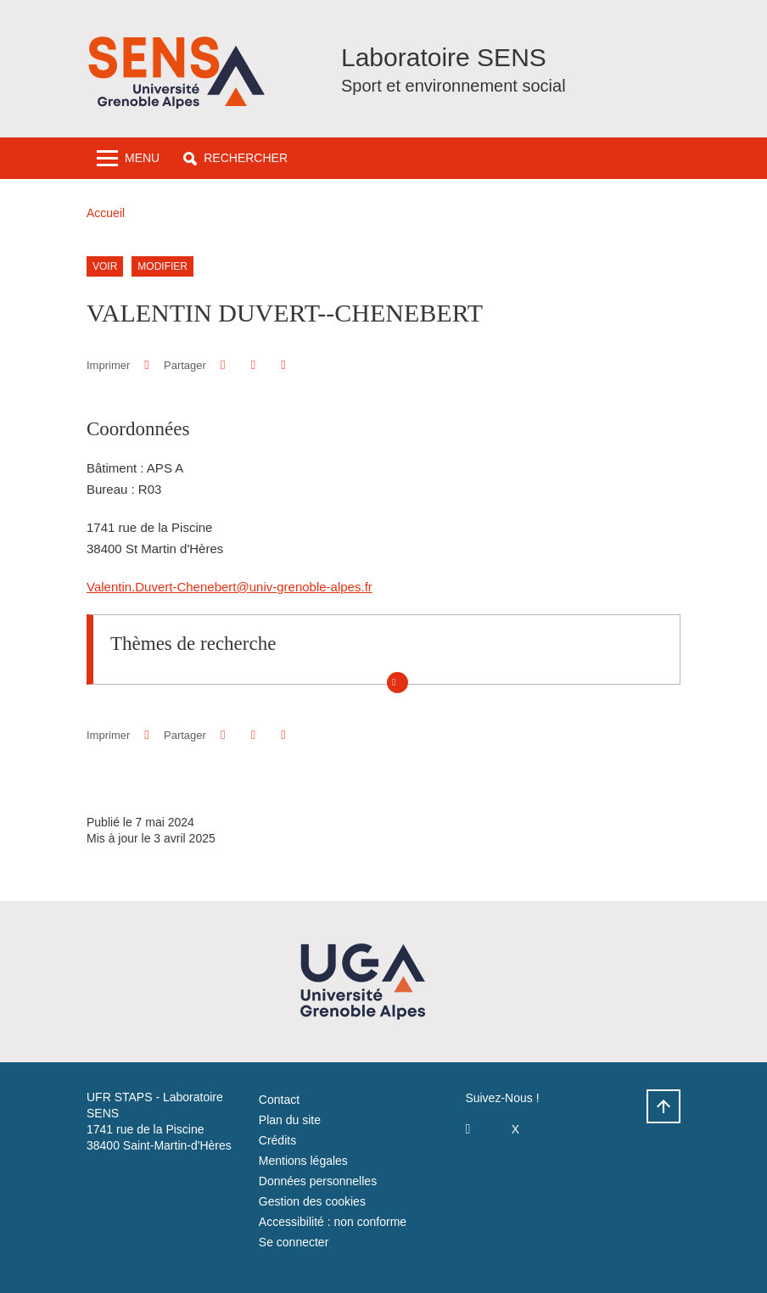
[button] (235, 158)
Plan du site (290, 1120)
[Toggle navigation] (128, 158)
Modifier (162, 266)
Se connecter (294, 1242)
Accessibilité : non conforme (332, 1222)
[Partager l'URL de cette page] (283, 365)
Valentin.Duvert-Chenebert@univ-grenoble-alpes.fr (229, 586)
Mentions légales (303, 1160)
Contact (279, 1099)
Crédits (277, 1140)
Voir (104, 266)
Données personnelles (318, 1181)
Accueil (106, 213)
